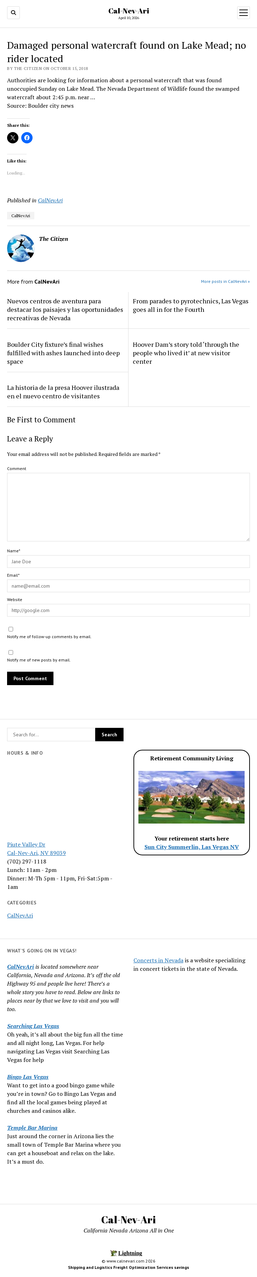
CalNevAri (20, 915)
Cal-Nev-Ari (128, 11)
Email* (13, 575)
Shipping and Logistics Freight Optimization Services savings (128, 1267)
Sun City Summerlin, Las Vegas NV (191, 847)
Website (14, 599)
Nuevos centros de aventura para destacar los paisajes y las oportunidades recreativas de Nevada (65, 309)
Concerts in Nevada (158, 960)
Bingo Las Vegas (27, 1077)
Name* (13, 550)
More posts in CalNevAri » (225, 281)
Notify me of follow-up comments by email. (49, 636)
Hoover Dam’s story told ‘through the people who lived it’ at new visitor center (186, 353)
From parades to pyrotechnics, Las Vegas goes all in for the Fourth (191, 305)
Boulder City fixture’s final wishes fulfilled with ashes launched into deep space (63, 353)
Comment (16, 468)
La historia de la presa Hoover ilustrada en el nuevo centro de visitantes (63, 391)
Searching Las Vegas (33, 1026)
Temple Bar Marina (32, 1128)
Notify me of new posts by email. (39, 660)
